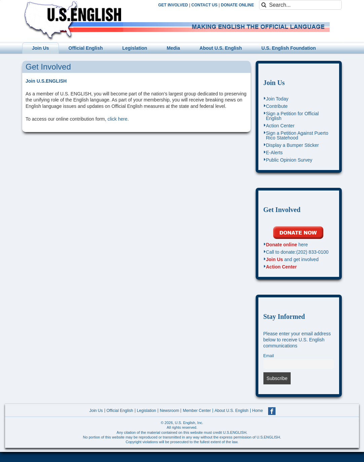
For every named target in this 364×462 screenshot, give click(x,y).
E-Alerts (274, 152)
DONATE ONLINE (237, 5)
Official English (120, 411)
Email (268, 355)
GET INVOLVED (173, 5)
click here (118, 119)
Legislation (146, 411)
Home (257, 411)
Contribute (277, 106)
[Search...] (300, 5)
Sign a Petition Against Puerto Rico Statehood (297, 135)
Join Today (277, 98)
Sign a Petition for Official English (292, 116)
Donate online (281, 244)
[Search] (264, 5)
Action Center (280, 125)
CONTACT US (204, 5)
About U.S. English (232, 411)
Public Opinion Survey (289, 160)
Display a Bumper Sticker (292, 145)
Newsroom (169, 411)
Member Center (197, 411)
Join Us (274, 82)
